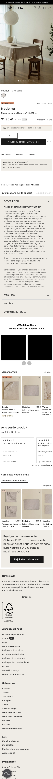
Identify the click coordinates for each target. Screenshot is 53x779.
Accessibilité (8, 708)
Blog (4, 597)
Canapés (6, 655)
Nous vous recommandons (14, 435)
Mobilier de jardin (11, 696)
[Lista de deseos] (49, 7)
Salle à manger (9, 663)
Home (4, 185)
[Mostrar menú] (4, 8)
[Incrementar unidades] (15, 135)
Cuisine (6, 679)
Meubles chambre (11, 667)
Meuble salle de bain (12, 671)
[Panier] (44, 7)
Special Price (9, 730)
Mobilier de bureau (12, 683)
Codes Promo (9, 726)
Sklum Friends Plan (11, 722)
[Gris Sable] (3, 95)
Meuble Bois (8, 700)
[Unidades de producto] (9, 135)
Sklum (8, 593)
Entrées (6, 675)
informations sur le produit (17, 193)
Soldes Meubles (10, 734)
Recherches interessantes (15, 704)
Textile (11, 185)
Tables (5, 647)
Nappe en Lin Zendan (10, 367)
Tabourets (7, 651)
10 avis (49, 120)
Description (5, 154)
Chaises (6, 643)
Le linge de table (23, 185)
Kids (4, 692)
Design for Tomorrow (13, 629)
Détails (32, 154)
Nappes (35, 185)
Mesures (19, 154)
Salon (5, 659)
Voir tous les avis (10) (42, 420)
